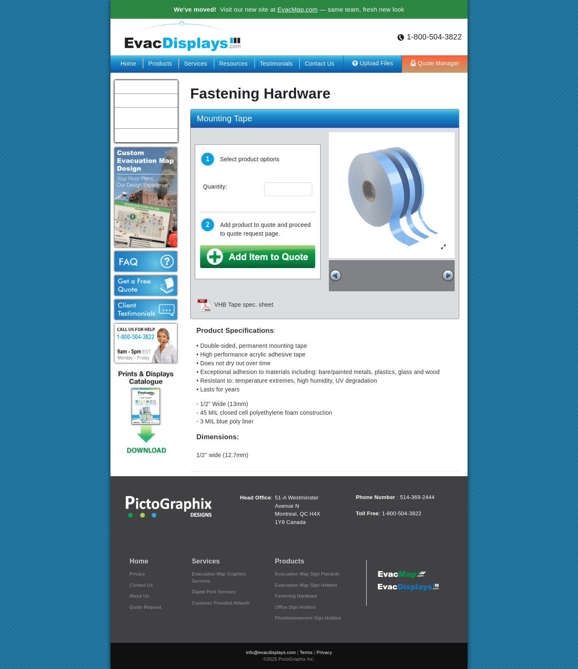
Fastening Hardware (296, 595)
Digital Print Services (214, 591)
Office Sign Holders (295, 607)
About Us (139, 595)
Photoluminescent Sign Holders (308, 617)
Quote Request (146, 607)
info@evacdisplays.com (271, 652)
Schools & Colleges (141, 86)
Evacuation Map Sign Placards (307, 573)
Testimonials (277, 63)
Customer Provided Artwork (221, 602)
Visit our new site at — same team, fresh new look (289, 9)
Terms (306, 652)
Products (161, 63)
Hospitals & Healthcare (145, 135)
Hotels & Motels (136, 100)
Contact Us (319, 63)
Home (129, 63)
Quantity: (215, 186)
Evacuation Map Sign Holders (306, 585)
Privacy (137, 573)
